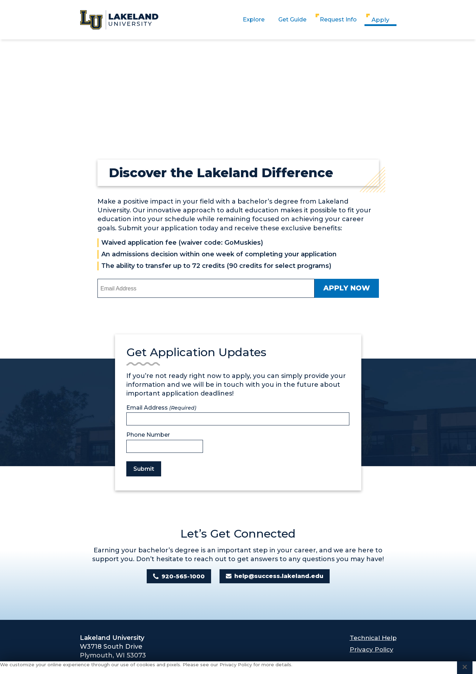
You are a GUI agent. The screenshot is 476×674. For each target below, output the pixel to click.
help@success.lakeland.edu (278, 576)
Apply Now (346, 288)
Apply (380, 19)
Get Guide (285, 19)
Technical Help (371, 638)
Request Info (336, 19)
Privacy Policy (369, 649)
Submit (143, 469)
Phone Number (148, 435)
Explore (243, 19)
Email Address (161, 407)
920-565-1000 (183, 576)
